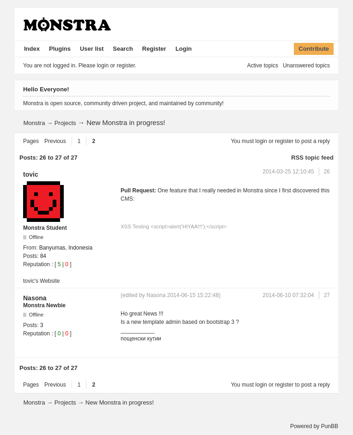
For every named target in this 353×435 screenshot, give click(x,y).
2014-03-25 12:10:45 (288, 171)
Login (184, 48)
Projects (65, 122)
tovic (30, 174)
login (261, 141)
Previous (55, 141)
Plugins (60, 48)
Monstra (34, 122)
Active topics (262, 65)
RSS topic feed (312, 157)
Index (32, 48)
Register (154, 48)
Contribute (313, 48)
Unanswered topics (306, 65)
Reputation (36, 264)
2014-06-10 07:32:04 (288, 295)
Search (123, 48)
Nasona (35, 298)
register (284, 141)
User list (91, 48)
